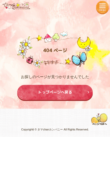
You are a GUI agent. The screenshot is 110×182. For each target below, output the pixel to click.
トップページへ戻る (55, 92)
